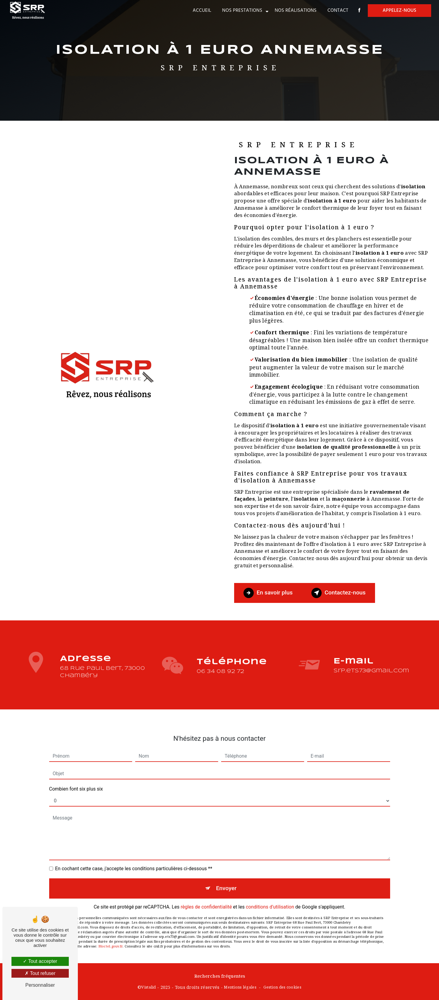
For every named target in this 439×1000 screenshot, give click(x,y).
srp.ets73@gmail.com (371, 663)
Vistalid (148, 987)
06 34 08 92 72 (220, 678)
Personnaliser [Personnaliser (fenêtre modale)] (40, 985)
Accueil (202, 10)
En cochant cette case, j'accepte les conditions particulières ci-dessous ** (133, 861)
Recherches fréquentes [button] (219, 976)
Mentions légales (240, 987)
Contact (337, 10)
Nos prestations (242, 10)
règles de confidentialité (206, 899)
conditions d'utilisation (270, 899)
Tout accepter (40, 961)
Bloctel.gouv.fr (110, 938)
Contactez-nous (338, 593)
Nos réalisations (296, 10)
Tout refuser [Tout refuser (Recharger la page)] (40, 973)
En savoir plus (268, 593)
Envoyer (226, 880)
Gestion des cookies (282, 987)
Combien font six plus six (76, 781)
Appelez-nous (399, 10)
